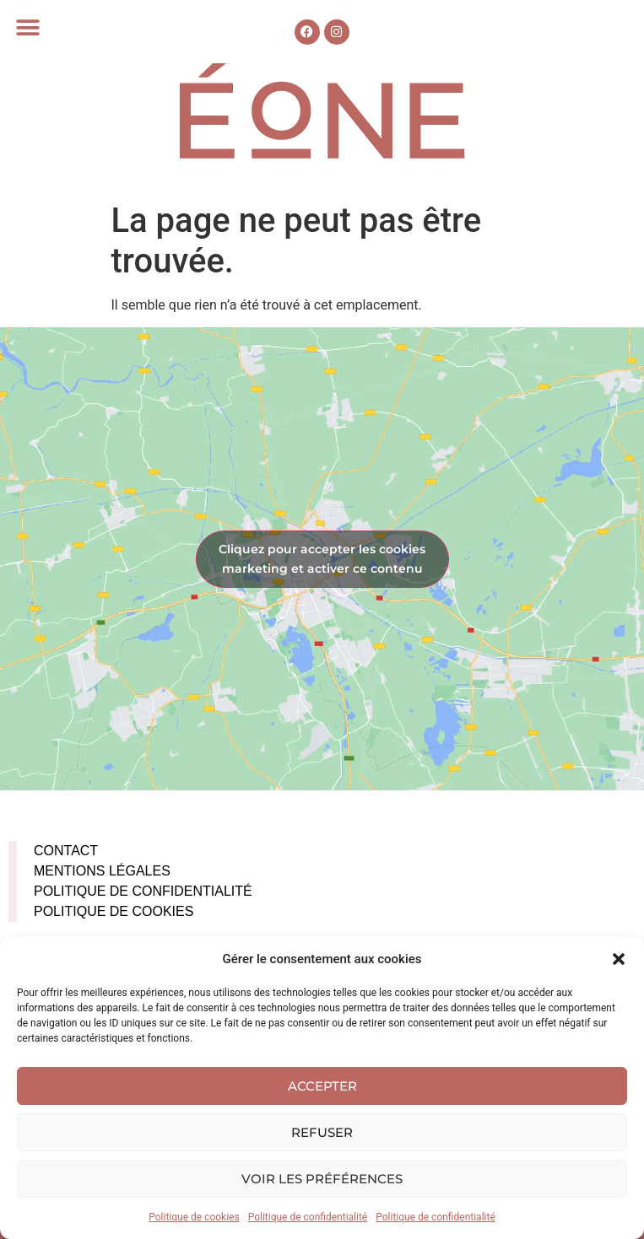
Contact (66, 850)
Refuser (322, 1132)
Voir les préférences (322, 1179)
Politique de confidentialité (308, 1217)
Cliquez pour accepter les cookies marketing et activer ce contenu (322, 558)
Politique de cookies (194, 1217)
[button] (618, 959)
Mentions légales (102, 871)
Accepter (322, 1086)
